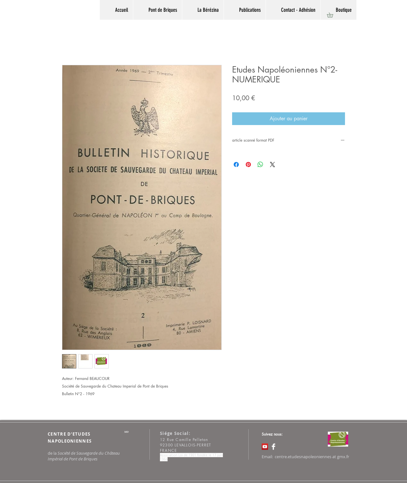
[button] (332, 15)
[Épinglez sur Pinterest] (248, 164)
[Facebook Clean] (273, 447)
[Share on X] (272, 164)
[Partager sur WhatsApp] (260, 164)
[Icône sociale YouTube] (265, 447)
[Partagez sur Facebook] (236, 164)
